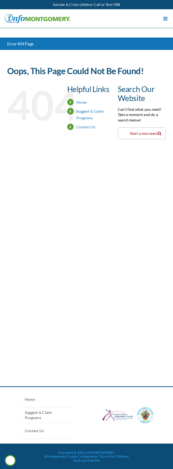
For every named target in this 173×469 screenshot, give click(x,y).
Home (81, 102)
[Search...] (142, 133)
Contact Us (85, 127)
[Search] (160, 133)
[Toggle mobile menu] (165, 18)
